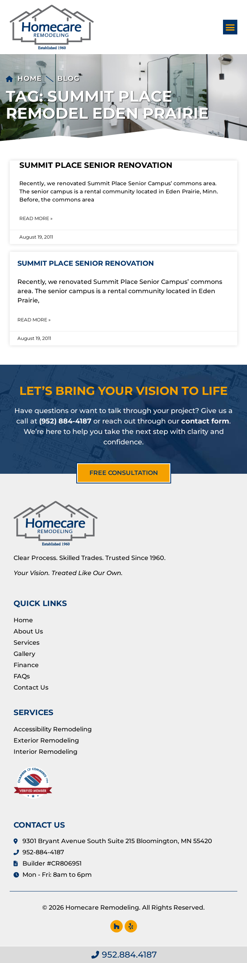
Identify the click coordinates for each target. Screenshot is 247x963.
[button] (230, 27)
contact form (205, 421)
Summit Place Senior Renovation (95, 165)
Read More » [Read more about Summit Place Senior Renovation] (36, 218)
